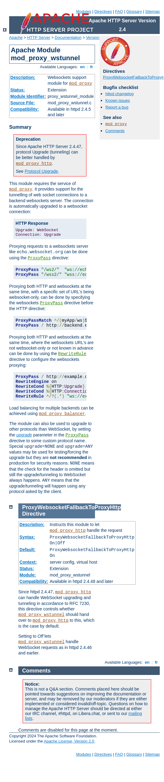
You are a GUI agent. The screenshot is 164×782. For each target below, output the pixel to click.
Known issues (117, 100)
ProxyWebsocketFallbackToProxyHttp (71, 507)
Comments (115, 130)
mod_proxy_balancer (62, 413)
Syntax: (27, 537)
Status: (17, 89)
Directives (103, 11)
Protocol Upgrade (41, 171)
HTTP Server (38, 37)
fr (91, 67)
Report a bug (116, 107)
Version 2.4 (96, 37)
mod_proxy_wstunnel (41, 614)
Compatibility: (24, 109)
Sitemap (152, 11)
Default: (27, 549)
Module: (28, 575)
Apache (16, 37)
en (82, 67)
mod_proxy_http (34, 163)
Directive (34, 514)
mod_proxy (80, 83)
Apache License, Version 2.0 (69, 741)
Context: (28, 562)
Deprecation (28, 139)
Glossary (134, 11)
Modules (83, 11)
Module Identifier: (28, 96)
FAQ (119, 11)
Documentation (68, 37)
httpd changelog (119, 93)
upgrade (24, 434)
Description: (22, 77)
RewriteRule (72, 353)
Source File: (22, 102)
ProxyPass (39, 258)
